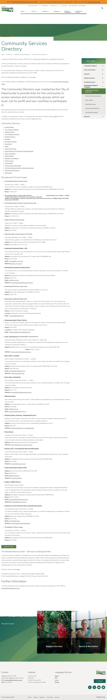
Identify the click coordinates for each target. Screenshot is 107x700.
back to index (8, 546)
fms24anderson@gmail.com (17, 371)
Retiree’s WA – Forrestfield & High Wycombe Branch (22, 449)
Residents (46, 11)
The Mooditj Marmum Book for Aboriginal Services (19, 168)
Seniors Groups (9, 161)
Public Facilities (9, 156)
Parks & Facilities (94, 70)
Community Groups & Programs (22, 54)
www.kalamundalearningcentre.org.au (22, 283)
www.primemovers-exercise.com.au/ (21, 445)
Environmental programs (93, 96)
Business (94, 116)
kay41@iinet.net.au (14, 521)
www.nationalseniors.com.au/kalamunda (22, 428)
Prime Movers (9, 432)
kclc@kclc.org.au (14, 280)
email (55, 116)
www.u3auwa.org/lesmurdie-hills (20, 523)
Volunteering (8, 173)
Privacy (30, 697)
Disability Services (10, 137)
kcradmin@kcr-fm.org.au (16, 261)
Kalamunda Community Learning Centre (17, 267)
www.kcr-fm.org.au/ (16, 264)
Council (23, 11)
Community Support (94, 66)
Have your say (33, 6)
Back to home (89, 61)
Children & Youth (9, 132)
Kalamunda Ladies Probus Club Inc (16, 320)
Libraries (94, 74)
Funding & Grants (94, 82)
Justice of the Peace (10, 149)
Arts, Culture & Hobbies (12, 130)
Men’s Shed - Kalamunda (12, 377)
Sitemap (35, 697)
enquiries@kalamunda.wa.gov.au (10, 588)
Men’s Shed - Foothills (12, 356)
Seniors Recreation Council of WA (16, 468)
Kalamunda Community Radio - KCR (16, 248)
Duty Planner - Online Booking (77, 5)
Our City (35, 11)
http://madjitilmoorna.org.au (18, 502)
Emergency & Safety (11, 142)
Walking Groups (90, 104)
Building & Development (70, 12)
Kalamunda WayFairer (92, 108)
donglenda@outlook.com (16, 316)
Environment (8, 144)
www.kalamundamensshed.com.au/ (21, 392)
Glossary (57, 697)
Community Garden (91, 112)
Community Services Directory (91, 91)
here (34, 77)
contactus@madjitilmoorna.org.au (18, 499)
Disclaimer (42, 697)
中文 (56, 678)
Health (7, 146)
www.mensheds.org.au (17, 373)
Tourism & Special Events (12, 170)
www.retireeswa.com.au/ (18, 464)
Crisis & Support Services (12, 134)
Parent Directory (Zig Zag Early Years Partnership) (19, 151)
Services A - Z (53, 5)
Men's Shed (89, 100)
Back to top (100, 697)
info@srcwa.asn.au (14, 476)
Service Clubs (9, 163)
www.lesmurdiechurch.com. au (17, 411)
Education (7, 139)
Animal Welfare (9, 127)
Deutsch (57, 682)
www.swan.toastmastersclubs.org (21, 352)
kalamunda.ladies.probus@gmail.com (19, 332)
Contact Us (63, 5)
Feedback (100, 681)
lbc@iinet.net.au (13, 409)
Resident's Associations (12, 158)
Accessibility (43, 5)
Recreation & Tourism (81, 12)
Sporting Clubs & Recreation (13, 166)
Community (57, 11)
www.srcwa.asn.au (16, 478)
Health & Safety (94, 78)
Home (2, 54)
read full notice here (94, 2)
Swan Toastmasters (11, 337)
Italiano (57, 676)
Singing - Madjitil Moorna (13, 482)
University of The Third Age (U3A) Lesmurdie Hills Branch (23, 506)
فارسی (56, 680)
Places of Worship (10, 154)
